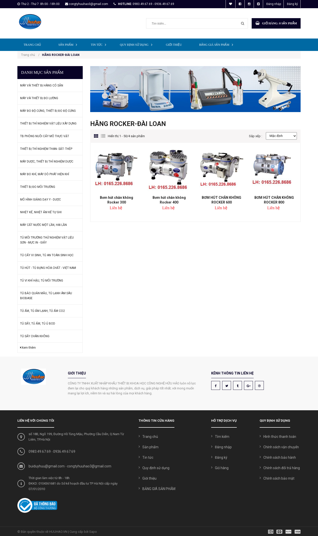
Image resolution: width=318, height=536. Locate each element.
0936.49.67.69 (64, 452)
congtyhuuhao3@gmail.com (88, 4)
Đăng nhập (273, 4)
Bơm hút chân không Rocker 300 (116, 200)
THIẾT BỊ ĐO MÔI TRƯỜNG (37, 187)
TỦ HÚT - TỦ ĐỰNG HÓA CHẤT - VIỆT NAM (48, 268)
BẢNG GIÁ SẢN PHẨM (217, 44)
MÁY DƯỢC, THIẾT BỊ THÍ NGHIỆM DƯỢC (46, 161)
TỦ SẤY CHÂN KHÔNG (34, 336)
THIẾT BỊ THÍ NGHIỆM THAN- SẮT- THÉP (46, 149)
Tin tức (100, 44)
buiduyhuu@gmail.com (47, 466)
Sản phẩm (69, 44)
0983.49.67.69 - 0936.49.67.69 (153, 4)
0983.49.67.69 (40, 452)
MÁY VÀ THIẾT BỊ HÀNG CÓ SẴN (41, 85)
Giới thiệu (174, 44)
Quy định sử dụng (137, 44)
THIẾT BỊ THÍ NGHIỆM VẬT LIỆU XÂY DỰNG (48, 123)
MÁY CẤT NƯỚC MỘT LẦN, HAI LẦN (43, 225)
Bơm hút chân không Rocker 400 (169, 200)
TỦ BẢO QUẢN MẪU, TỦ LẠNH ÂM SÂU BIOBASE (46, 295)
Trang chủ (32, 44)
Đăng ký (292, 4)
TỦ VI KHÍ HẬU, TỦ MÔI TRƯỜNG (41, 280)
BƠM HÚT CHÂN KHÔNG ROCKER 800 (274, 200)
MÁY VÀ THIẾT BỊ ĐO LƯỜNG (39, 98)
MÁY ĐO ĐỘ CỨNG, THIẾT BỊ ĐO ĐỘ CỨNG (48, 111)
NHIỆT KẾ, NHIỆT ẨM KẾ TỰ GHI (41, 212)
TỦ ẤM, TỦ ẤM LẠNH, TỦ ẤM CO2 (42, 311)
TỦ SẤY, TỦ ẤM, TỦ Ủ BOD (37, 323)
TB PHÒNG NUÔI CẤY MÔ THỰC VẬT (44, 136)
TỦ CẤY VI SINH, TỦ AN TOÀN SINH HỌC (47, 255)
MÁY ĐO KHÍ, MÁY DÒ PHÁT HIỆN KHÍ (44, 174)
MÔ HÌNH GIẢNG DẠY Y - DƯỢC (40, 199)
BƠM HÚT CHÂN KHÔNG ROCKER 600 (221, 200)
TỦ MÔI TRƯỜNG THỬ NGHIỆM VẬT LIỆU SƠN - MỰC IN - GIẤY (47, 240)
